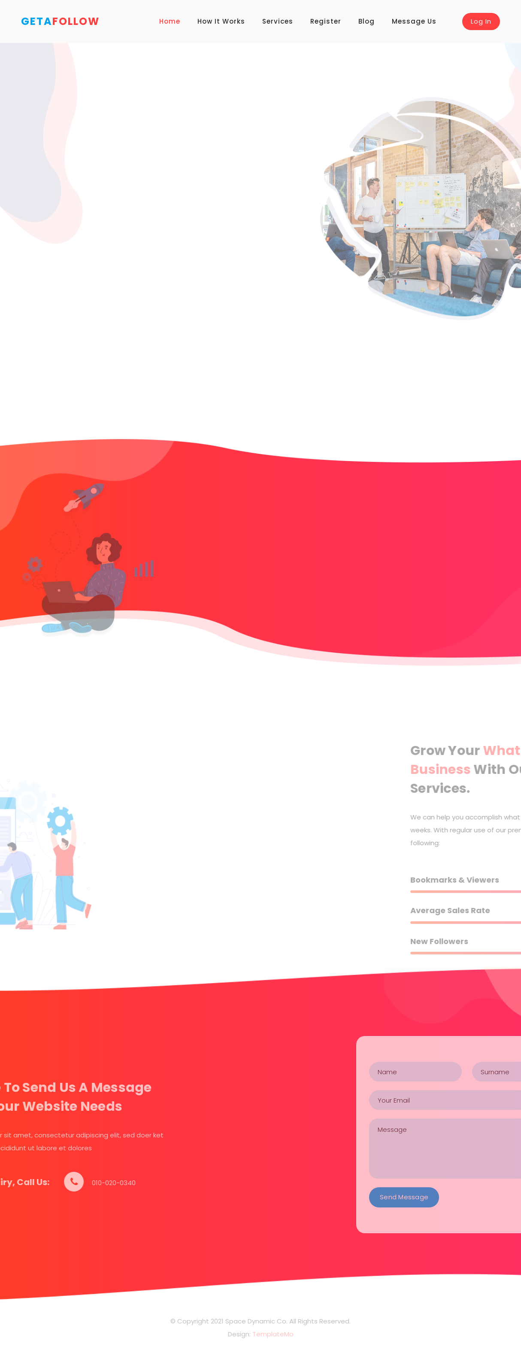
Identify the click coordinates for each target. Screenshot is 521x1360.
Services (277, 21)
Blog (366, 21)
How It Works (221, 21)
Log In (481, 21)
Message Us (414, 21)
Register (325, 21)
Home (169, 21)
